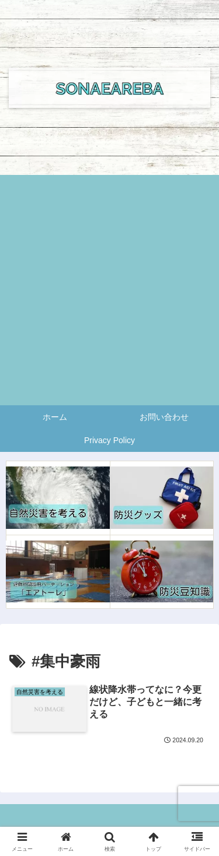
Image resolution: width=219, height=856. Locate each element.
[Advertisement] (109, 290)
